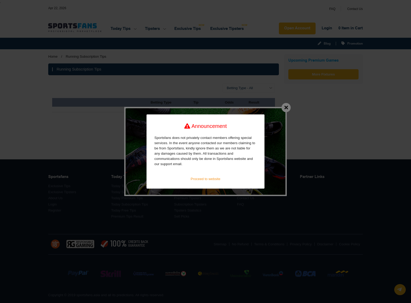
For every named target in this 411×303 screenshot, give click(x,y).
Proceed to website (205, 179)
